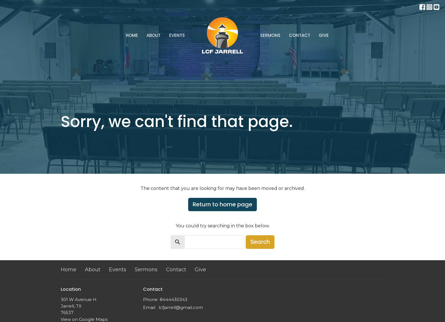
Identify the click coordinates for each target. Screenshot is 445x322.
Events (177, 35)
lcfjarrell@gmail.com (181, 307)
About (153, 35)
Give (324, 35)
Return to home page (222, 204)
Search (260, 242)
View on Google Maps (84, 319)
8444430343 (173, 299)
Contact (299, 35)
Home (132, 35)
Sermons (270, 35)
